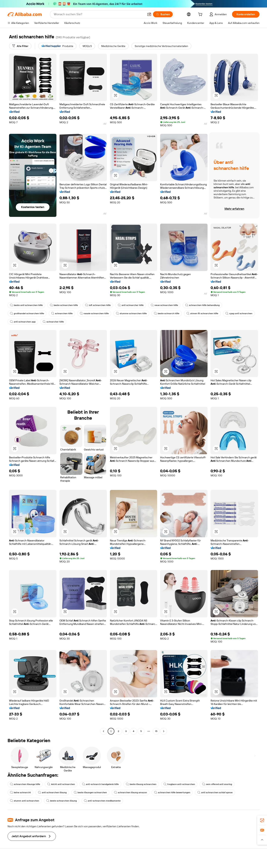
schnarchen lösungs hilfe (25, 784)
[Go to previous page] (103, 731)
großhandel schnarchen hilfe (27, 313)
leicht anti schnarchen (61, 784)
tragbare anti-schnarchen (179, 784)
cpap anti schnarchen (238, 313)
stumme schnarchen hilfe (131, 313)
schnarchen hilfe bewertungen (172, 792)
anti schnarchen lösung (52, 792)
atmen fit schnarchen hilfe (202, 313)
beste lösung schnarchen (141, 784)
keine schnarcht (20, 792)
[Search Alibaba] (99, 14)
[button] (149, 14)
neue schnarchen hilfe (164, 305)
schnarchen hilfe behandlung (202, 305)
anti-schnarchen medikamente (102, 800)
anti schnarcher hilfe (131, 305)
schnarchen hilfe (62, 313)
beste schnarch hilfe (166, 313)
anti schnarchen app (23, 321)
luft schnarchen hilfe (98, 305)
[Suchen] (163, 14)
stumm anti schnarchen (24, 800)
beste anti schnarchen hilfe (26, 305)
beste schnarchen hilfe (64, 305)
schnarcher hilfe (53, 321)
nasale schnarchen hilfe (94, 313)
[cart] (201, 14)
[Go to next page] (163, 731)
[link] (262, 820)
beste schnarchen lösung (61, 800)
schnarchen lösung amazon (130, 792)
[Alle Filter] (20, 46)
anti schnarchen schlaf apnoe (215, 792)
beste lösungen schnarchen (90, 792)
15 (156, 731)
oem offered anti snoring (217, 784)
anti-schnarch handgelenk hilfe (100, 784)
